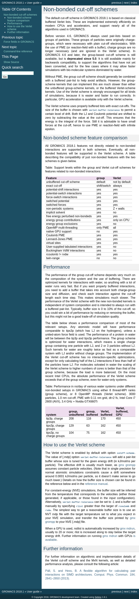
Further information (18, 32)
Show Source (11, 62)
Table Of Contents (16, 9)
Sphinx (98, 596)
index (134, 2)
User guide (33, 2)
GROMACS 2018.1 (13, 2)
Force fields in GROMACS (19, 41)
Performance (14, 23)
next (126, 2)
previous (116, 2)
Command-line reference (18, 51)
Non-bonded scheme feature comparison (19, 19)
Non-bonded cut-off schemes (20, 14)
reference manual (96, 483)
